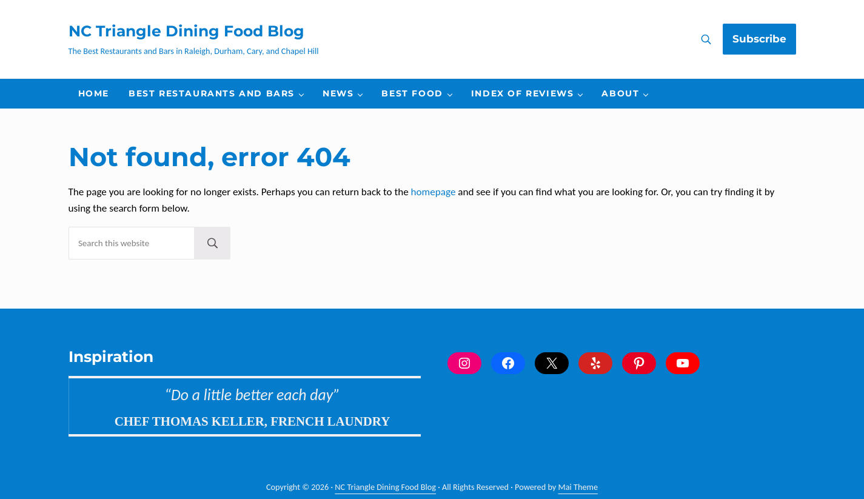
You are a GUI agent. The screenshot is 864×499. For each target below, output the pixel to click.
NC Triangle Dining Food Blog (186, 31)
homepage (433, 192)
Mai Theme (578, 486)
